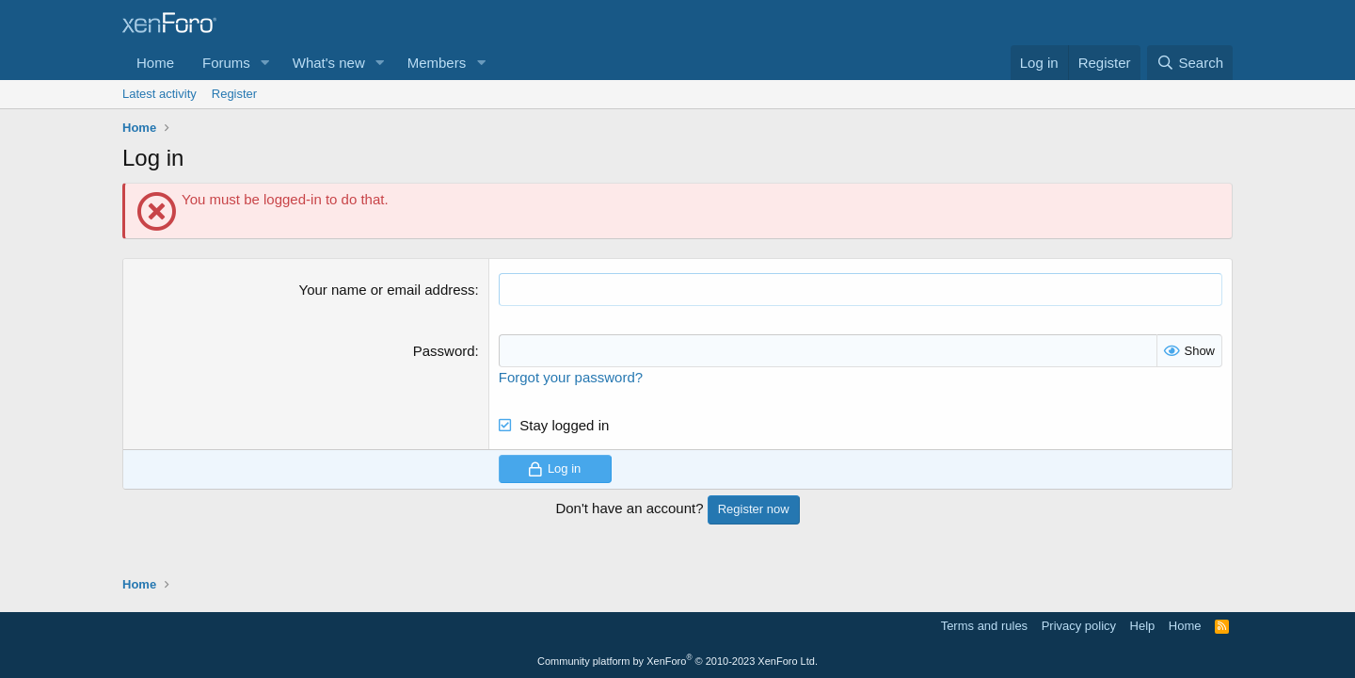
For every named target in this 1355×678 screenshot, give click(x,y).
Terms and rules (984, 626)
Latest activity (159, 94)
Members (437, 63)
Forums (226, 63)
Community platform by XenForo (677, 661)
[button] (265, 62)
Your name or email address (387, 290)
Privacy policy (1079, 626)
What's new (329, 63)
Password (444, 351)
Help (1143, 626)
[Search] (1190, 62)
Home (155, 63)
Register (234, 94)
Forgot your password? (571, 377)
